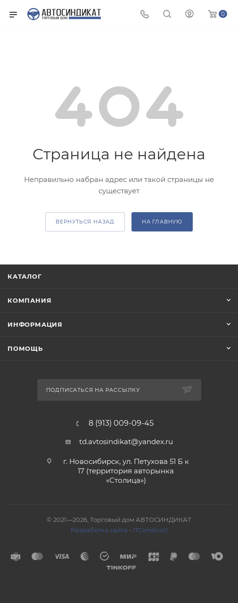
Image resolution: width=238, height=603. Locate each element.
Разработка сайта (99, 530)
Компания (29, 300)
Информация (35, 324)
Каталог (25, 276)
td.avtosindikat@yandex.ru (126, 441)
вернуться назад (85, 221)
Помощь (25, 348)
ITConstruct (150, 530)
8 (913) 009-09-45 (121, 423)
